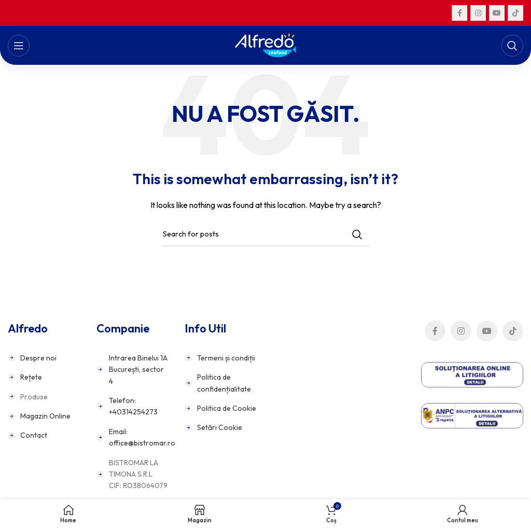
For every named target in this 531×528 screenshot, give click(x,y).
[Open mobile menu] (19, 45)
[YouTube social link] (497, 13)
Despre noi (38, 358)
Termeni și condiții (226, 358)
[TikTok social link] (515, 13)
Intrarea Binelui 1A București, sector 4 (138, 369)
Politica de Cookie (226, 408)
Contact (33, 435)
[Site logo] (266, 44)
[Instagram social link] (478, 13)
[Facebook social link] (459, 13)
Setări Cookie (219, 427)
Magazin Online (45, 416)
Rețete (31, 377)
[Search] (512, 45)
